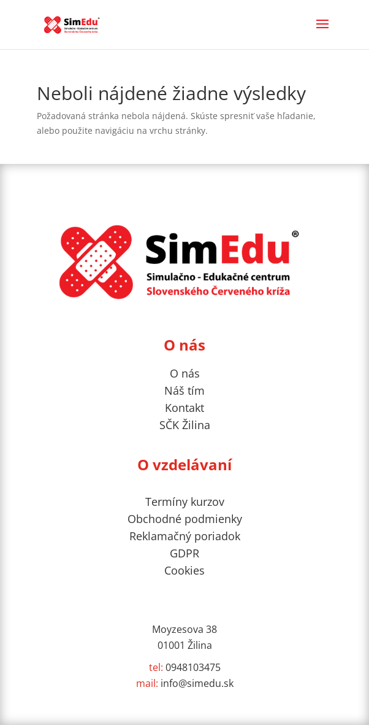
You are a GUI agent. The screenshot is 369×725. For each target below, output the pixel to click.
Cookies (184, 570)
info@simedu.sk (185, 683)
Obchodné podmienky (184, 518)
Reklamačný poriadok (184, 536)
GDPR (184, 553)
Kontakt (184, 407)
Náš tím (184, 390)
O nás (185, 373)
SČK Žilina (184, 424)
